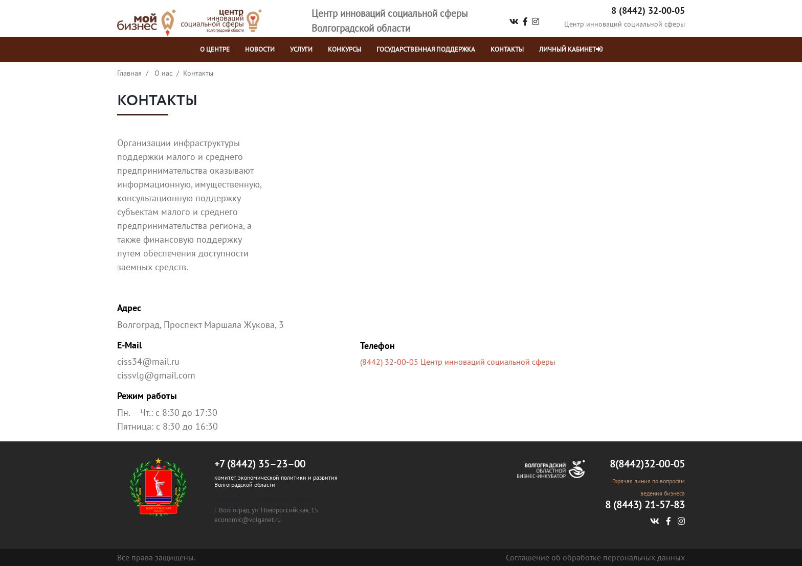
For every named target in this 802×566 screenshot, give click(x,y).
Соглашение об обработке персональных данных (595, 557)
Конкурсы (344, 49)
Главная (129, 73)
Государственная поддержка (425, 49)
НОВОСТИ (260, 49)
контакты (507, 49)
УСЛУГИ (301, 49)
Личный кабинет (571, 49)
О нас (163, 73)
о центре (215, 49)
